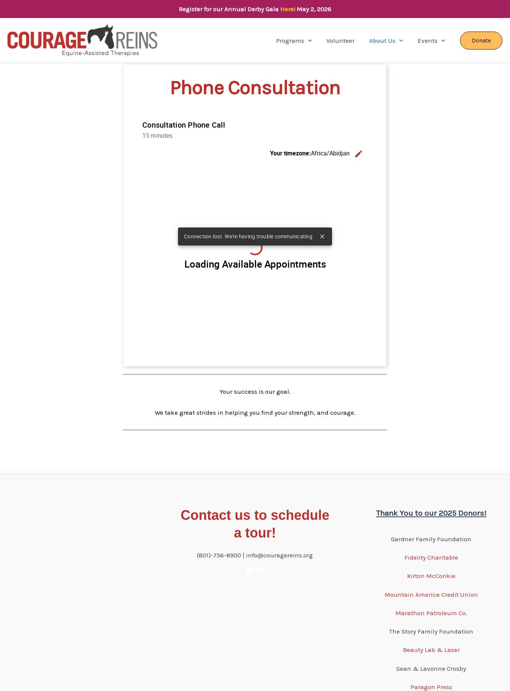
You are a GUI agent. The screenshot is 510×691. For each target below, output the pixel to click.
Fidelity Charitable (431, 557)
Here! (287, 9)
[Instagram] (260, 570)
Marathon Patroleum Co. (431, 613)
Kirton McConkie (431, 576)
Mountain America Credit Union (431, 594)
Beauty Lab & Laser (431, 649)
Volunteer (345, 40)
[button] (314, 41)
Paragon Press (431, 687)
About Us (389, 41)
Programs (300, 41)
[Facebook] (249, 570)
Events (432, 41)
